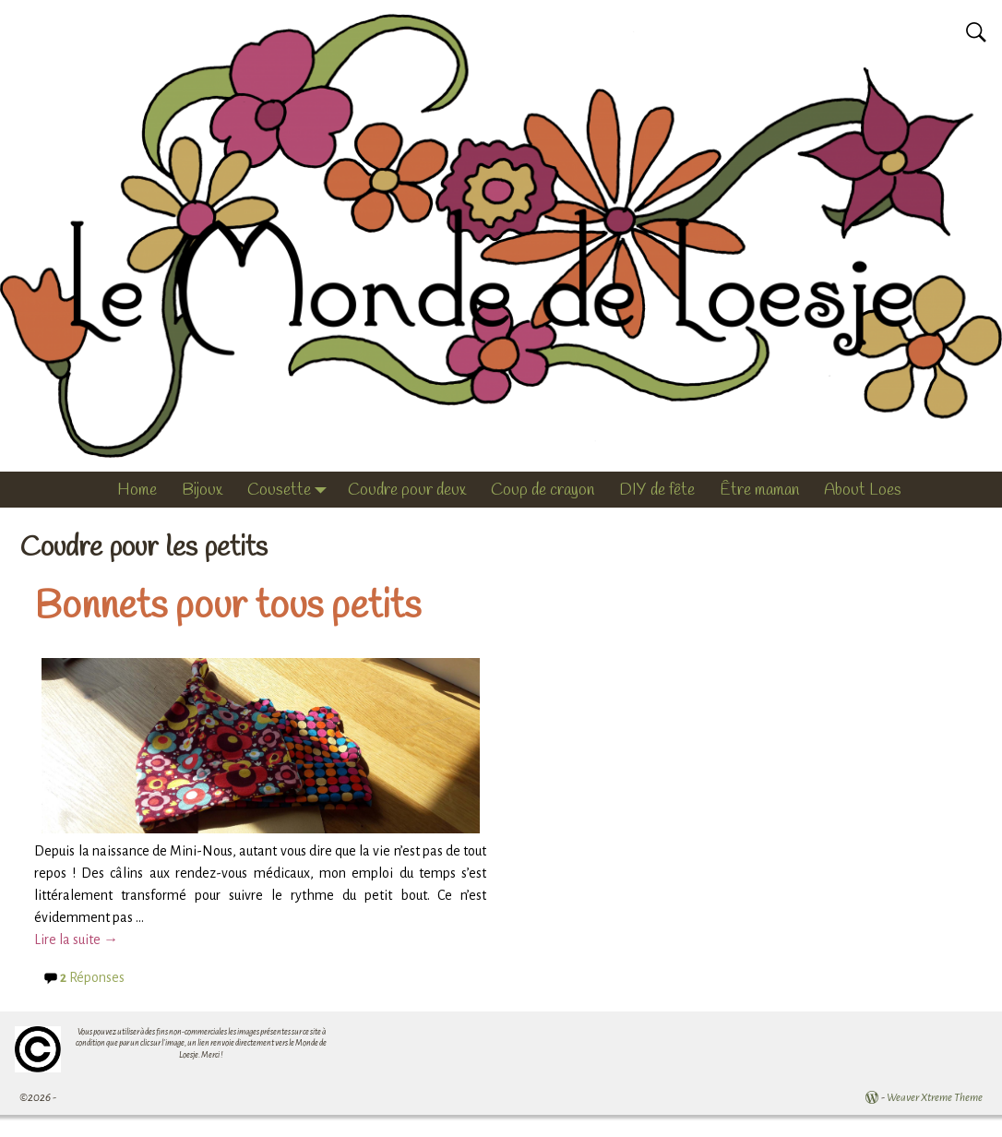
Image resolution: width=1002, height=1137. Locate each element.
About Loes (862, 490)
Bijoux (202, 490)
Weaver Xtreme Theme (935, 1098)
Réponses (92, 977)
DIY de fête (657, 490)
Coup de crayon (542, 490)
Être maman (759, 490)
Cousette (291, 490)
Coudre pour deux (407, 490)
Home (137, 490)
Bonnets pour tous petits (227, 607)
